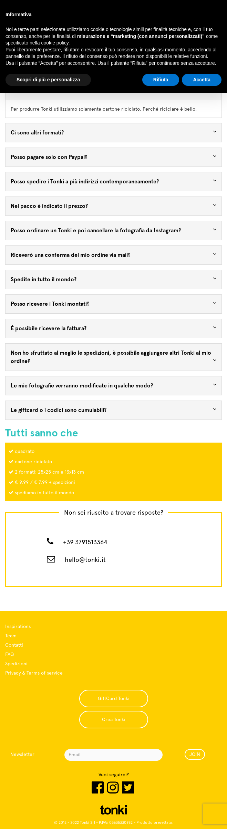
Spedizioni (16, 663)
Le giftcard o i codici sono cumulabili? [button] (113, 409)
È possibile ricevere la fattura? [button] (113, 328)
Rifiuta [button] (160, 79)
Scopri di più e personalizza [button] (48, 79)
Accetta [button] (201, 79)
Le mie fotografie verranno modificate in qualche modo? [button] (113, 385)
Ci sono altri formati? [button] (113, 132)
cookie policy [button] (55, 43)
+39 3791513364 (85, 542)
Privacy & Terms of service (34, 673)
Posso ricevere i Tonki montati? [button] (113, 303)
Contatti (14, 645)
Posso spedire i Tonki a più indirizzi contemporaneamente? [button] (113, 181)
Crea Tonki (113, 719)
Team (11, 635)
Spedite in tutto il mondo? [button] (113, 279)
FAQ (9, 654)
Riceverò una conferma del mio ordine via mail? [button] (113, 254)
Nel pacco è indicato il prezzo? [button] (113, 205)
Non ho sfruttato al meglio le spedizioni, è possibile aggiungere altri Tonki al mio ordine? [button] (113, 357)
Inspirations (18, 626)
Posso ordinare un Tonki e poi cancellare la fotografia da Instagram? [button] (113, 230)
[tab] (113, 132)
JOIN (194, 754)
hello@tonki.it (85, 559)
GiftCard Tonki (114, 698)
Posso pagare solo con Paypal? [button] (113, 156)
